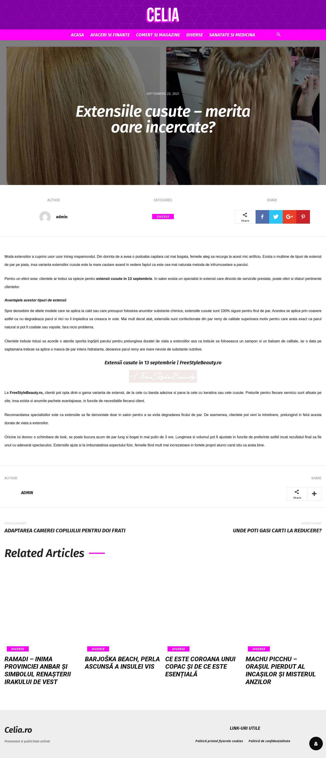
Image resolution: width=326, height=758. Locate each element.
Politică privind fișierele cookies (219, 741)
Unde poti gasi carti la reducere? (277, 530)
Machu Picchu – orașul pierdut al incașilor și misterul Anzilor (281, 670)
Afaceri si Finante (110, 35)
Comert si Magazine (158, 35)
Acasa (77, 35)
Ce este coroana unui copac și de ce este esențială (200, 666)
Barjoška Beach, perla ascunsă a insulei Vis (122, 662)
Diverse (194, 35)
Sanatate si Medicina (232, 35)
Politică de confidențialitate (269, 741)
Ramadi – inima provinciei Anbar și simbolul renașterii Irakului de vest (38, 670)
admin (61, 216)
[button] (278, 35)
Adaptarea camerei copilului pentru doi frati (65, 530)
